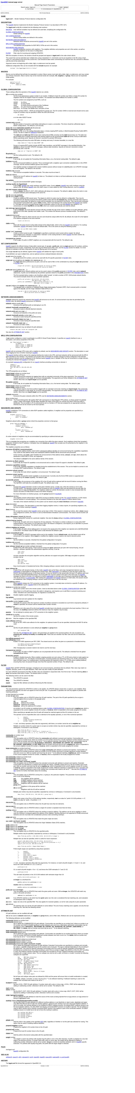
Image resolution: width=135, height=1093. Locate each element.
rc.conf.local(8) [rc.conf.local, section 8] (30, 590)
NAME (3, 16)
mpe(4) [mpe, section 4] (68, 343)
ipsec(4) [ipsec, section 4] (15, 1083)
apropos (66, 7)
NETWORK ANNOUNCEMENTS (16, 40)
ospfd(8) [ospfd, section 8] (81, 189)
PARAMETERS (79, 276)
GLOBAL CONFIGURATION (14, 32)
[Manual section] (33, 9)
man (61, 7)
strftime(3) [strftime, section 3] (34, 134)
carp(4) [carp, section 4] (23, 498)
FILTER (8, 53)
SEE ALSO (5, 1080)
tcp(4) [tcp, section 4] (31, 1083)
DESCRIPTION (6, 22)
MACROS (9, 29)
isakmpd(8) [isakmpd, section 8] (17, 584)
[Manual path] (58, 9)
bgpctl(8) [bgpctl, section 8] (80, 513)
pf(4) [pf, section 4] (41, 1047)
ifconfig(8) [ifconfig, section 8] (58, 505)
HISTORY (4, 1086)
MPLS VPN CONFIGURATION (15, 44)
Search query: (40, 7)
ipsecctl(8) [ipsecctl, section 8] (49, 1083)
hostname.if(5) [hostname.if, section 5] (18, 369)
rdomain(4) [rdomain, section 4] (25, 1083)
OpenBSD (4, 2)
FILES (3, 1073)
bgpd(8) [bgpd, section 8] (11, 25)
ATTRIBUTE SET (19, 337)
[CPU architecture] (48, 9)
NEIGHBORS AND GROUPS (15, 47)
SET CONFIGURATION (13, 36)
